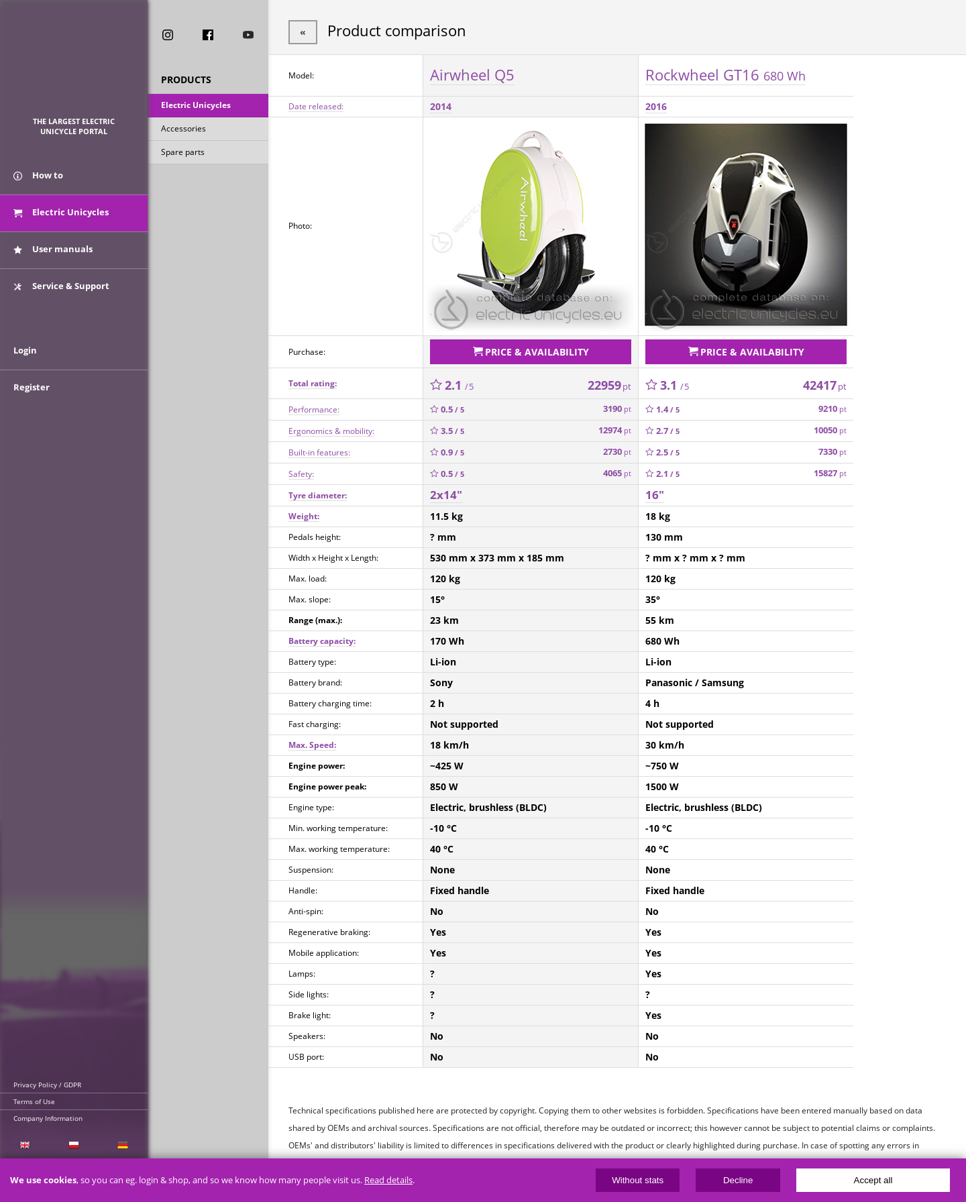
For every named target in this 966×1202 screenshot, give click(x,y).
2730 (617, 449)
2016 (656, 105)
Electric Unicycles (196, 106)
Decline (738, 1180)
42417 (825, 382)
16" (654, 492)
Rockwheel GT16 (725, 73)
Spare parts (183, 153)
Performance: (313, 406)
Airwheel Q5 (472, 73)
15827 (830, 470)
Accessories (183, 129)
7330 (832, 449)
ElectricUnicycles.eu (74, 65)
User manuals (53, 254)
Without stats (637, 1180)
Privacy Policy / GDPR (47, 1084)
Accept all (873, 1180)
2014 (440, 105)
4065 (617, 470)
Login (25, 360)
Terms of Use (34, 1101)
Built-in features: (319, 449)
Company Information (48, 1118)
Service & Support (61, 290)
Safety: (301, 471)
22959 (609, 382)
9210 (832, 406)
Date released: (315, 105)
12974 (614, 427)
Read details (388, 1180)
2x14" (446, 492)
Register (31, 397)
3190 (617, 406)
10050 (830, 427)
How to (38, 180)
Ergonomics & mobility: (331, 428)
